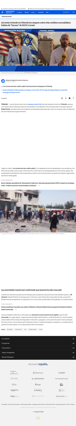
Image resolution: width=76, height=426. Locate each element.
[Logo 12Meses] (61, 390)
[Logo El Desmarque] (38, 378)
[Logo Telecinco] (38, 373)
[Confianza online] (38, 420)
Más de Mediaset (38, 357)
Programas (38, 343)
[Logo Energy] (38, 384)
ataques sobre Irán (35, 104)
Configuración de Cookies (38, 404)
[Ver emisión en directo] (66, 12)
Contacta (72, 404)
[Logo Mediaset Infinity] (14, 373)
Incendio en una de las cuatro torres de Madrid (14, 9)
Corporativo (38, 348)
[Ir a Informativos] (10, 12)
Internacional (18, 329)
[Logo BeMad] (61, 384)
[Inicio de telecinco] (2, 12)
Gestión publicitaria (61, 404)
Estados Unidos (33, 329)
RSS (68, 404)
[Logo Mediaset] (38, 365)
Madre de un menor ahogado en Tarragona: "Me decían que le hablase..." (47, 9)
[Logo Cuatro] (61, 373)
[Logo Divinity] (14, 379)
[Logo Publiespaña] (38, 396)
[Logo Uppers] (14, 390)
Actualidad (9, 329)
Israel (40, 329)
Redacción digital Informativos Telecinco (17, 80)
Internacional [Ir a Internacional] (6, 16)
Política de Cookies (50, 404)
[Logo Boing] (14, 384)
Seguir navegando (38, 352)
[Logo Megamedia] (39, 412)
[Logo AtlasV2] (14, 396)
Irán (25, 329)
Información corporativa (13, 404)
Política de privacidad (26, 404)
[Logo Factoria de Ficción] (61, 379)
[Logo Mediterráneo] (62, 396)
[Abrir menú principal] (73, 12)
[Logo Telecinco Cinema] (38, 390)
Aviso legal (4, 404)
